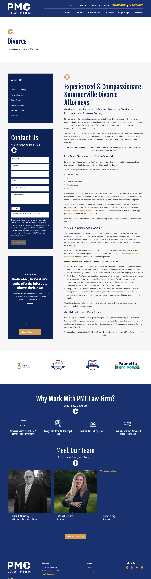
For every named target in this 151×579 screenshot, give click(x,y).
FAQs (71, 5)
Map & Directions (48, 574)
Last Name (15, 166)
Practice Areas (92, 577)
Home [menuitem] (67, 13)
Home (89, 568)
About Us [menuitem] (79, 13)
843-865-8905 (136, 5)
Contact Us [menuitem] (138, 13)
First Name (15, 158)
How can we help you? (19, 194)
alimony (89, 211)
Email (14, 180)
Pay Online (104, 5)
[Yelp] (137, 567)
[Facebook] (127, 567)
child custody (70, 214)
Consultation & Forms (86, 5)
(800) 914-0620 (109, 150)
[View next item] (32, 323)
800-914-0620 (119, 5)
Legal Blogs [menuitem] (123, 13)
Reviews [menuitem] (110, 13)
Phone (14, 173)
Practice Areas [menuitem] (94, 13)
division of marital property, (74, 211)
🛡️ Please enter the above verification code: (26, 213)
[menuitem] (30, 89)
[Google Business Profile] (142, 567)
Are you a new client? (19, 187)
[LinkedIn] (132, 567)
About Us (90, 573)
